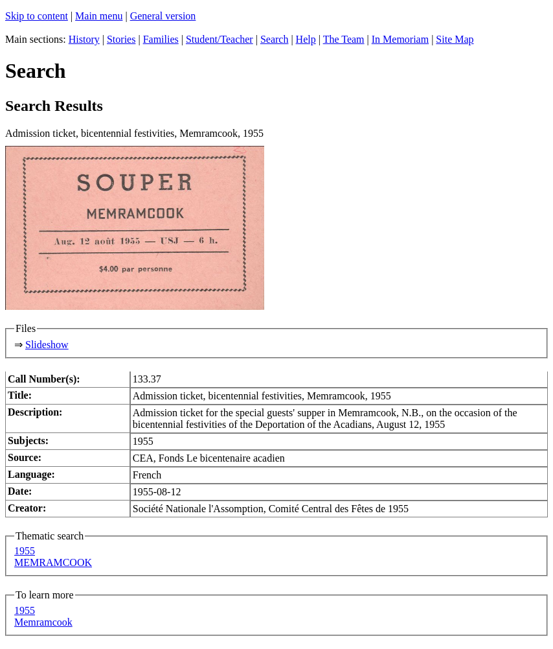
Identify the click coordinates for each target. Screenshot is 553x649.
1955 (24, 550)
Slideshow (47, 344)
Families (161, 39)
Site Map (454, 39)
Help (306, 39)
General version (163, 15)
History (84, 39)
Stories (121, 39)
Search (274, 39)
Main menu (98, 15)
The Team (344, 39)
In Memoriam (400, 39)
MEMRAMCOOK (53, 562)
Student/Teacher (219, 39)
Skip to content (36, 15)
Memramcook (43, 622)
